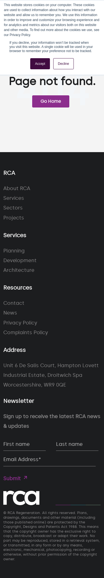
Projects (13, 218)
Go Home (50, 101)
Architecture (18, 270)
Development (20, 260)
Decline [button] (63, 64)
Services (13, 198)
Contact (13, 303)
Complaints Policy (25, 332)
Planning (14, 251)
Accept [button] (40, 64)
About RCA (16, 188)
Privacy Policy (20, 323)
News (10, 313)
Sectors (13, 208)
